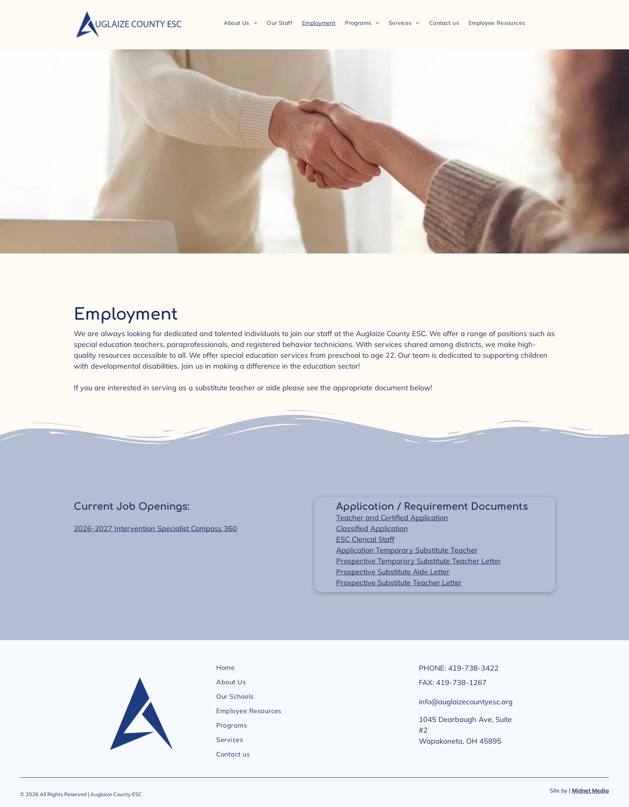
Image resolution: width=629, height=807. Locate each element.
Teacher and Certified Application (392, 517)
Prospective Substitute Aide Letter (393, 571)
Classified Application (372, 528)
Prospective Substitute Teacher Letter (399, 582)
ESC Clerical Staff (365, 539)
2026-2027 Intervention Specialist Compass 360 (155, 528)
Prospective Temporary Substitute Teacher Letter (418, 561)
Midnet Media (590, 790)
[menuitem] (240, 22)
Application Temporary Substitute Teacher (407, 550)
